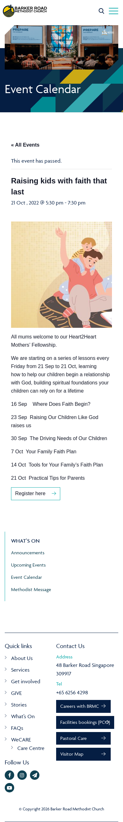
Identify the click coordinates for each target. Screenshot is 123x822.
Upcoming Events (28, 565)
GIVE (16, 693)
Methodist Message (31, 589)
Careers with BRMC (79, 706)
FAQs (17, 728)
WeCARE (21, 739)
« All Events (25, 145)
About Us (22, 658)
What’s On (23, 716)
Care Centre (30, 748)
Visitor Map (71, 754)
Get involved (25, 681)
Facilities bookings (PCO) (85, 722)
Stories (19, 705)
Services (20, 670)
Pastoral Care (73, 738)
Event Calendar (26, 577)
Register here (30, 493)
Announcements (27, 553)
